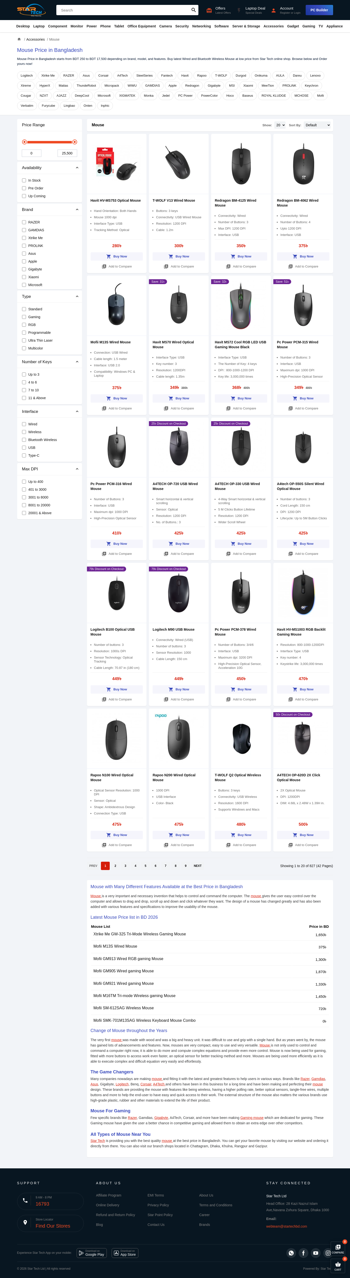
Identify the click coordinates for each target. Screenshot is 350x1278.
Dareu (297, 75)
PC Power (185, 95)
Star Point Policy (160, 1215)
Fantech (167, 75)
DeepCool (82, 95)
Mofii (320, 95)
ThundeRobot (86, 85)
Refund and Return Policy (115, 1215)
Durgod (241, 75)
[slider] (24, 141)
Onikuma (261, 75)
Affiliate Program (108, 1195)
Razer (305, 1079)
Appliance (334, 26)
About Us (206, 1195)
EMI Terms (156, 1195)
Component (57, 26)
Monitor (77, 26)
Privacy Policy (158, 1205)
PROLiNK (289, 85)
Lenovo (315, 75)
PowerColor (209, 95)
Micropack (112, 85)
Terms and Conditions (215, 1205)
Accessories (274, 26)
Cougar (26, 95)
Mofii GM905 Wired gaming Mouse (124, 971)
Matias (63, 85)
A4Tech (122, 75)
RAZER (68, 75)
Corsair (103, 75)
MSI (232, 85)
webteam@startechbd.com (286, 1226)
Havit (185, 75)
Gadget (293, 26)
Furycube (48, 105)
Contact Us (156, 1225)
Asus (86, 75)
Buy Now (116, 255)
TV (321, 26)
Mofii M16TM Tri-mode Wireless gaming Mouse (135, 996)
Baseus (247, 95)
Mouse (98, 125)
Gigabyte (214, 85)
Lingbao (69, 105)
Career (204, 1215)
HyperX (44, 85)
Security (182, 26)
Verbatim (27, 105)
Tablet (119, 26)
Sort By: (295, 125)
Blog (99, 1225)
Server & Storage (246, 26)
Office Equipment (141, 26)
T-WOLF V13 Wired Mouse (174, 200)
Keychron (311, 85)
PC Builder (319, 10)
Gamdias (318, 1079)
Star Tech (98, 1141)
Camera (165, 26)
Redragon (192, 85)
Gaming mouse (252, 1118)
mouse (256, 896)
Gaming (308, 26)
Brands (204, 1225)
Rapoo (201, 75)
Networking (201, 26)
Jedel (166, 95)
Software (221, 26)
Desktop (23, 26)
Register (285, 12)
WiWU (132, 85)
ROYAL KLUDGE (274, 95)
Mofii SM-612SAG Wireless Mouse (124, 1008)
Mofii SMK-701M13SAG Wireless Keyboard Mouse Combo (145, 1020)
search (194, 10)
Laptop (39, 26)
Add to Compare (117, 265)
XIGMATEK (127, 95)
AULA (280, 75)
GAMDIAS (152, 85)
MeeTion (268, 85)
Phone (105, 26)
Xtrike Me (48, 75)
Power (91, 26)
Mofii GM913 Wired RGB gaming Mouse (128, 959)
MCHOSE (302, 95)
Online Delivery (107, 1205)
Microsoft (104, 95)
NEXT (198, 866)
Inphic (105, 105)
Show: (267, 125)
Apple (173, 85)
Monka (149, 95)
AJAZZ (61, 95)
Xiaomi (248, 85)
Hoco (230, 95)
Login (297, 12)
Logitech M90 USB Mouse (173, 629)
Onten (88, 105)
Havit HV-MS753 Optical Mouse (116, 200)
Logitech (27, 75)
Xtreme (26, 85)
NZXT (44, 95)
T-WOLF (221, 75)
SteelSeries (144, 75)
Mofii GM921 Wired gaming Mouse (124, 983)
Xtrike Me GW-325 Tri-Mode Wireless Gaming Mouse (140, 934)
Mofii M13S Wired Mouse (111, 342)
